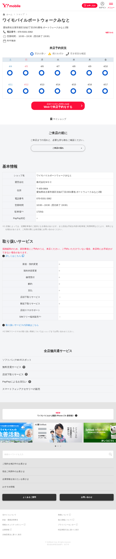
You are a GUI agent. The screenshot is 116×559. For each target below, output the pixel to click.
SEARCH (110, 454)
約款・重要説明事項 (10, 520)
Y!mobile (11, 5)
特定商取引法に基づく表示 (68, 530)
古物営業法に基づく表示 (11, 535)
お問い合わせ (86, 497)
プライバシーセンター (66, 525)
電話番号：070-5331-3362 (20, 32)
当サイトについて (9, 515)
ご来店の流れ (58, 148)
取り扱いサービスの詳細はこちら (22, 325)
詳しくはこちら (13, 256)
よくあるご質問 (29, 497)
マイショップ (59, 119)
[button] (55, 446)
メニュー (111, 7)
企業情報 (5, 530)
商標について (63, 515)
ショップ (20, 14)
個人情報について (65, 520)
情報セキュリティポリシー (12, 525)
